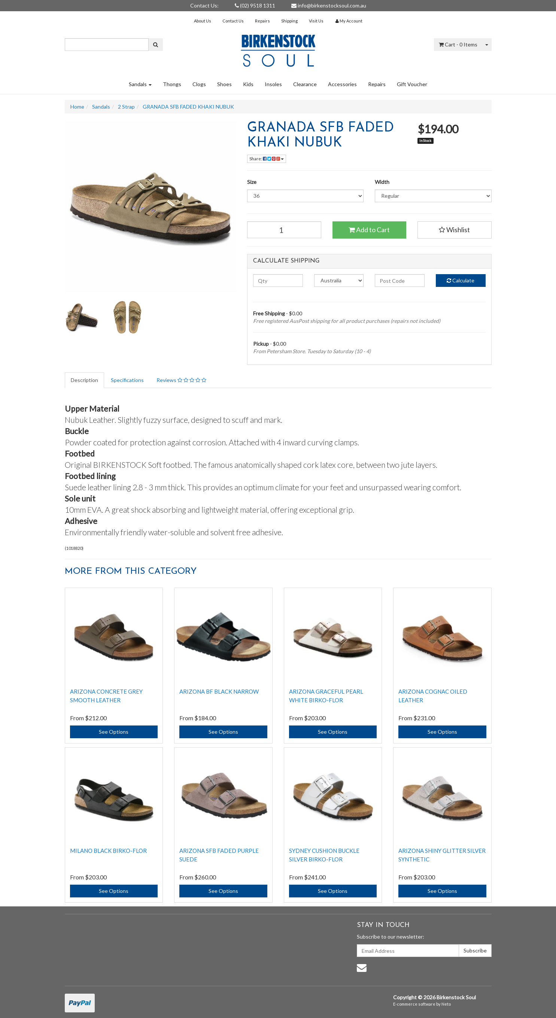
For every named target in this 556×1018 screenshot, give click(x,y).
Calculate (460, 280)
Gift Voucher (412, 84)
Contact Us (233, 20)
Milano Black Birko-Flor (108, 850)
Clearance (305, 84)
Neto (446, 1004)
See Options (113, 731)
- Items (458, 44)
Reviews (181, 380)
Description (84, 380)
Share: (266, 158)
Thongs (172, 84)
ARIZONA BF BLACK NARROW (219, 691)
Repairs (262, 20)
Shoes (224, 84)
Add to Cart (369, 229)
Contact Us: (204, 5)
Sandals (140, 84)
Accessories (342, 84)
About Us (202, 20)
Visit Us (316, 20)
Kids (248, 84)
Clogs (199, 84)
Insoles (273, 84)
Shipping (289, 20)
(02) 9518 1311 (255, 5)
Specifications (127, 380)
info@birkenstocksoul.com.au (328, 5)
